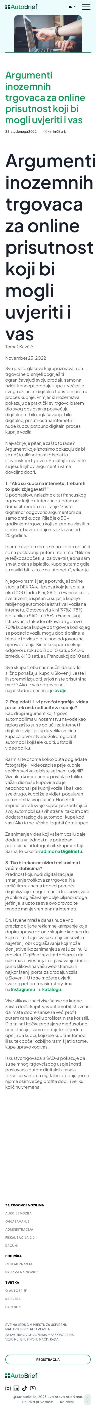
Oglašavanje (17, 1221)
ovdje (60, 690)
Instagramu (23, 989)
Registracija (48, 1359)
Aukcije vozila (18, 1213)
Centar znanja (18, 1264)
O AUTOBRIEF (16, 1290)
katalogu (51, 989)
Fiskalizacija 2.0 (20, 1237)
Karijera (13, 1298)
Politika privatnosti (38, 1402)
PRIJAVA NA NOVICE (21, 1272)
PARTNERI (13, 1307)
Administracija (19, 1229)
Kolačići (67, 1402)
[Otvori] (86, 7)
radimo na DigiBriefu (60, 851)
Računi (11, 1245)
